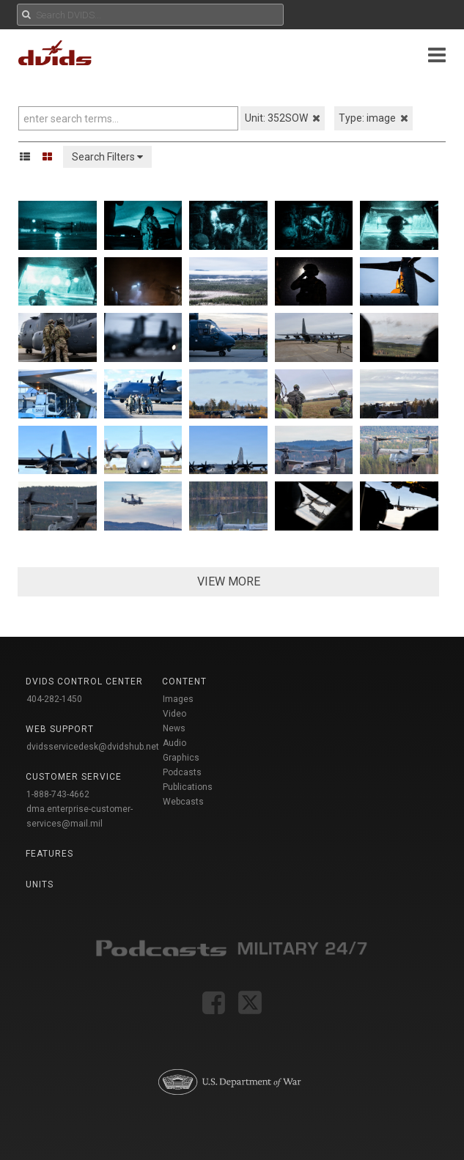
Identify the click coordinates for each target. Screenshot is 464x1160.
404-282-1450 (54, 699)
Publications (188, 787)
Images (178, 699)
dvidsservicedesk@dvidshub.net (92, 747)
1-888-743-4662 (57, 794)
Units (40, 884)
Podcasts (182, 772)
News (174, 728)
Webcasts (183, 802)
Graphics (181, 758)
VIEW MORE (228, 581)
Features (49, 854)
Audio (174, 743)
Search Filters (107, 157)
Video (174, 714)
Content (184, 681)
